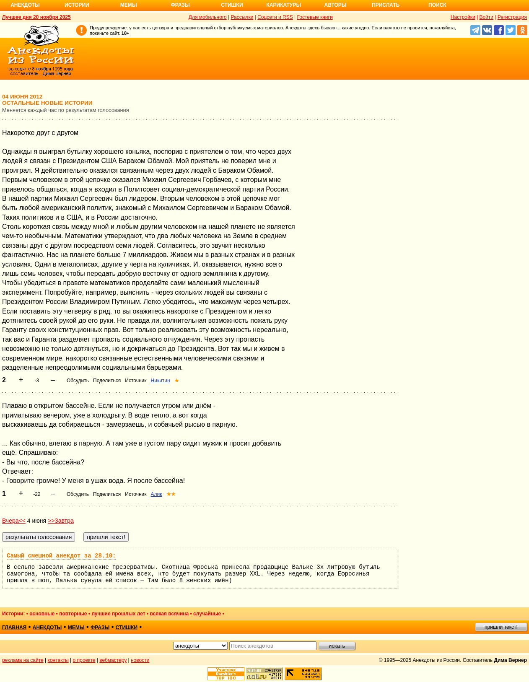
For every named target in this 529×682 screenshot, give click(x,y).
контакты (58, 660)
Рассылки (242, 17)
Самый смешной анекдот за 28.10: (61, 555)
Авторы (335, 5)
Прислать (385, 5)
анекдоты (47, 627)
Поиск (437, 5)
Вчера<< (14, 520)
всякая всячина (169, 614)
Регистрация (512, 17)
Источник (135, 381)
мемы (76, 627)
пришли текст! (501, 627)
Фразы (180, 5)
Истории (77, 5)
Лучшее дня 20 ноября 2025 (36, 17)
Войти (486, 17)
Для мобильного (208, 17)
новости (140, 660)
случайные (207, 614)
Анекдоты (25, 5)
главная (14, 627)
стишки (126, 627)
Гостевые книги (315, 17)
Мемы (128, 5)
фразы (100, 627)
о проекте (84, 660)
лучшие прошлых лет (118, 614)
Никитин (160, 381)
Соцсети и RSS (275, 17)
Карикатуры (283, 5)
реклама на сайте (23, 660)
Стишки (232, 5)
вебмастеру (113, 660)
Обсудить (78, 381)
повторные (73, 614)
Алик (156, 494)
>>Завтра (61, 520)
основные (41, 614)
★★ (171, 494)
